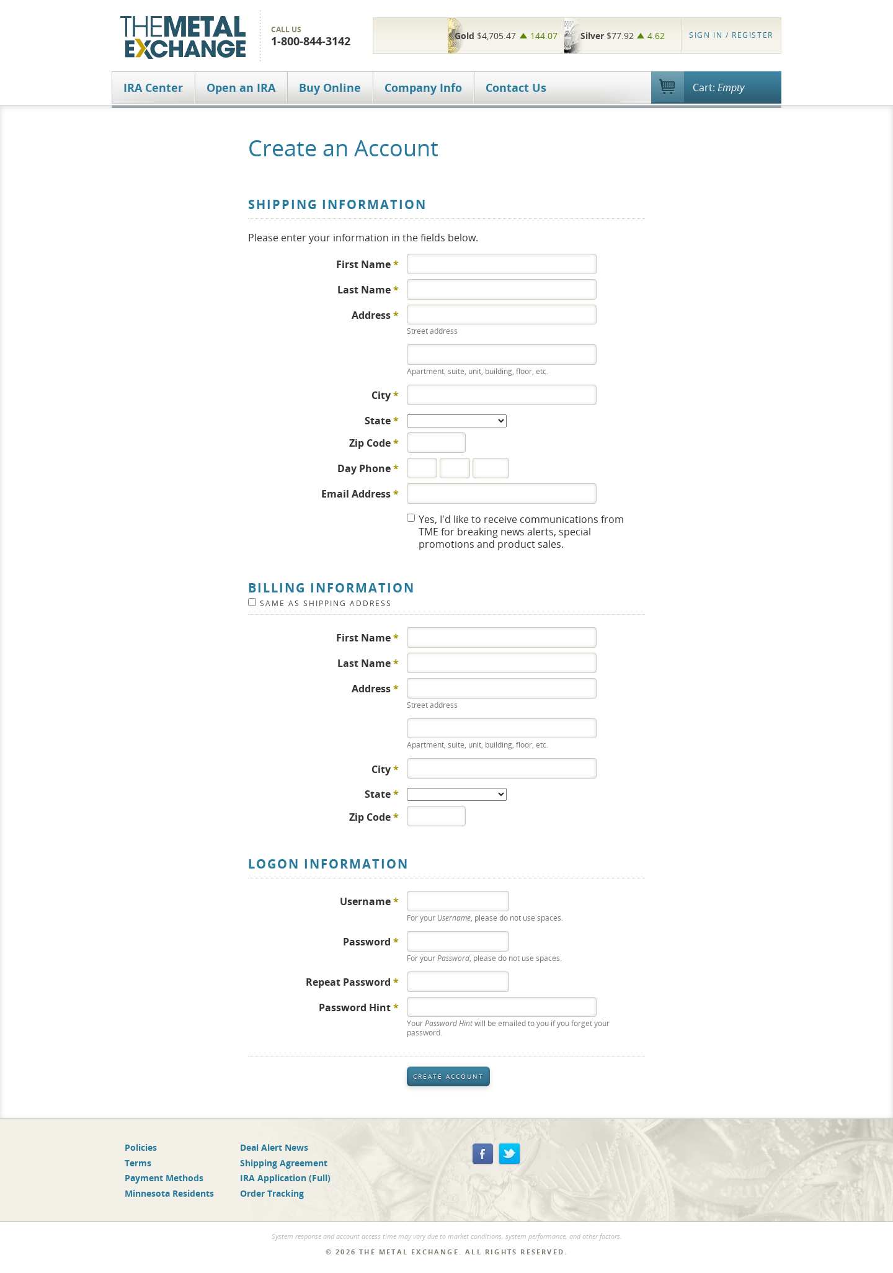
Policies (141, 1147)
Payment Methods (164, 1178)
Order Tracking (272, 1193)
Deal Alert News (274, 1147)
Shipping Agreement (283, 1163)
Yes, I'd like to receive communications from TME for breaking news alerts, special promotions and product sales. (521, 531)
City (385, 394)
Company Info (423, 87)
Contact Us (516, 87)
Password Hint (359, 1007)
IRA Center (153, 87)
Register (731, 35)
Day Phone (368, 468)
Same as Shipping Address (326, 603)
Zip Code (374, 442)
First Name (367, 263)
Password (371, 941)
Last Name (368, 289)
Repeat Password (352, 981)
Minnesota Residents (169, 1193)
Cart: (718, 87)
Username (369, 901)
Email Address (360, 493)
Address (375, 314)
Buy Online (330, 87)
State (382, 420)
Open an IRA (241, 87)
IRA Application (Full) (285, 1178)
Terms (138, 1163)
